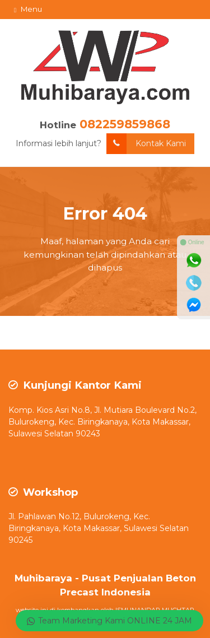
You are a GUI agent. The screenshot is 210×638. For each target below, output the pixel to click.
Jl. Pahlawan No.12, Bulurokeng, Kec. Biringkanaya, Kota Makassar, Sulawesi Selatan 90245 (98, 528)
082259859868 (125, 124)
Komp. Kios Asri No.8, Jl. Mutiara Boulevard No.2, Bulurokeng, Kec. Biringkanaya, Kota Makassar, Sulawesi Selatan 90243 (102, 422)
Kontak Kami (146, 143)
